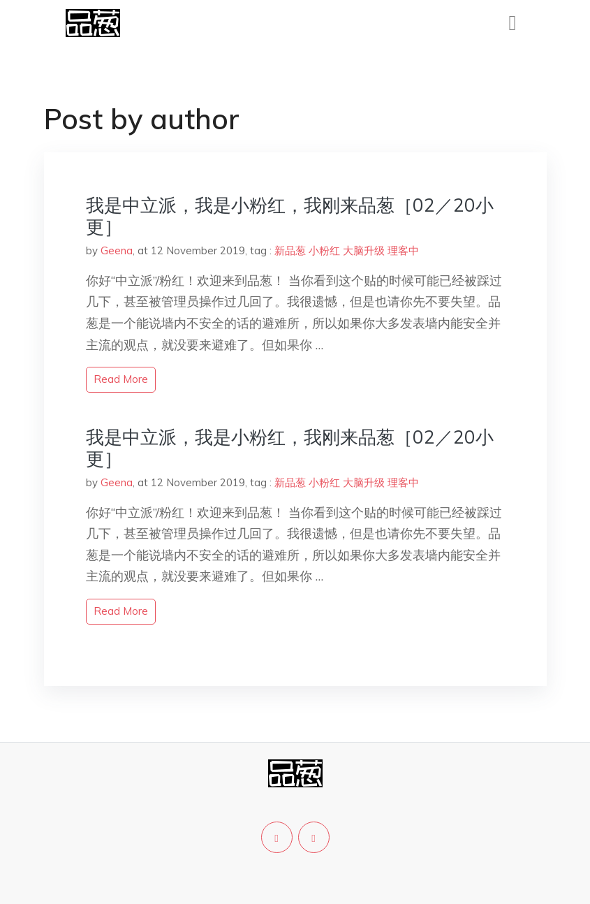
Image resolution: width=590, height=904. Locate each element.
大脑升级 (364, 250)
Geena (117, 250)
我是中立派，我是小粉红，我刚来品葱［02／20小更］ (290, 216)
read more (121, 379)
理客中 (403, 250)
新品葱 (290, 250)
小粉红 (324, 250)
